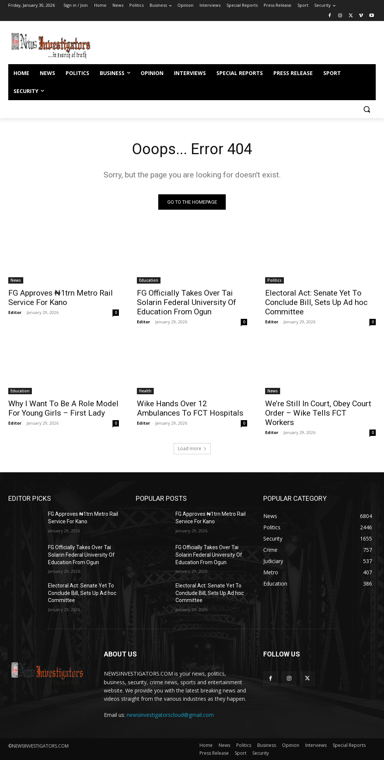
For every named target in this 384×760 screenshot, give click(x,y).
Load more (192, 448)
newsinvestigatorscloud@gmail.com (170, 714)
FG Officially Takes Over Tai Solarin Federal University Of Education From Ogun (186, 302)
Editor (14, 312)
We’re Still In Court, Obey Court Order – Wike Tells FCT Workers (318, 413)
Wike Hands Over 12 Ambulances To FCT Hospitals (191, 408)
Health (145, 390)
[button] (367, 109)
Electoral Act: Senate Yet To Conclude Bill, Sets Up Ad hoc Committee (316, 302)
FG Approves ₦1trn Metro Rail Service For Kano (60, 297)
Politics (274, 280)
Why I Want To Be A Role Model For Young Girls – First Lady (63, 408)
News (15, 280)
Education (148, 280)
